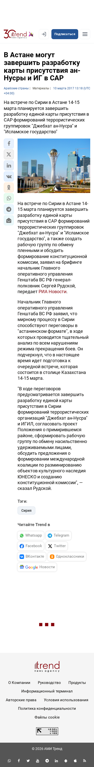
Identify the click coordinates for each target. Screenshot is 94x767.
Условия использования (66, 700)
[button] (9, 143)
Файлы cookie (47, 717)
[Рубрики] (85, 34)
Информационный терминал (47, 691)
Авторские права (21, 700)
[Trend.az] (19, 34)
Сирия (26, 510)
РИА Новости (52, 291)
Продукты (77, 682)
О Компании (19, 682)
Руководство (49, 682)
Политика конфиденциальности (47, 708)
